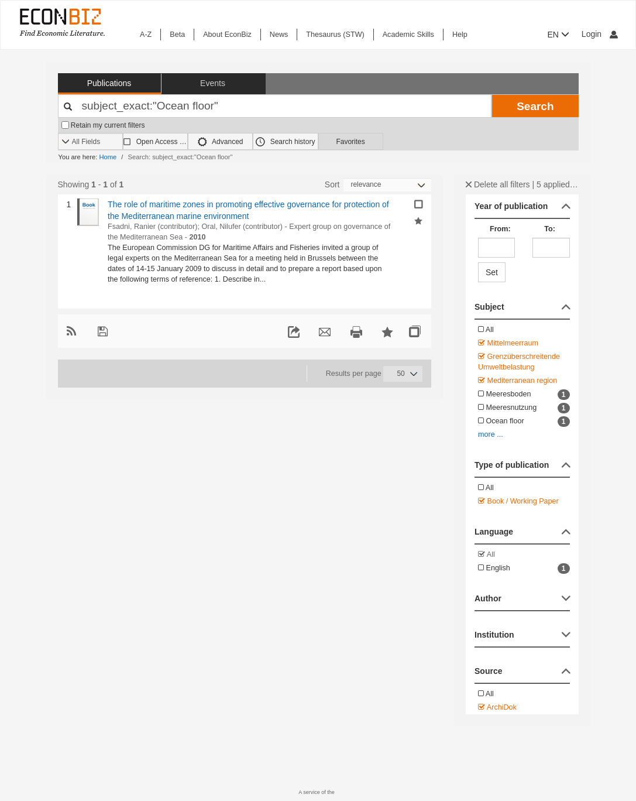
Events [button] (212, 83)
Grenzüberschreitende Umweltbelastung (519, 361)
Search (535, 106)
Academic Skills (408, 34)
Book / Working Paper (518, 501)
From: (500, 229)
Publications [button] (109, 83)
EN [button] (558, 34)
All (486, 330)
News (279, 34)
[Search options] (90, 142)
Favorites (350, 142)
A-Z (146, 34)
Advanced (220, 141)
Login (600, 34)
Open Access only (161, 142)
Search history (285, 141)
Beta (177, 34)
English (524, 568)
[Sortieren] (387, 184)
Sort (332, 184)
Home (107, 156)
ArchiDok (497, 707)
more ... (490, 434)
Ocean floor (524, 421)
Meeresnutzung (524, 408)
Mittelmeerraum (508, 343)
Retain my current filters (103, 125)
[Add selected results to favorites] (418, 220)
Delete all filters (498, 184)
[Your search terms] (275, 106)
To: (549, 229)
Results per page (353, 373)
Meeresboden (524, 394)
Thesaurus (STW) (335, 34)
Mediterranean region (517, 380)
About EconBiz (227, 34)
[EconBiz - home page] (61, 22)
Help (459, 34)
